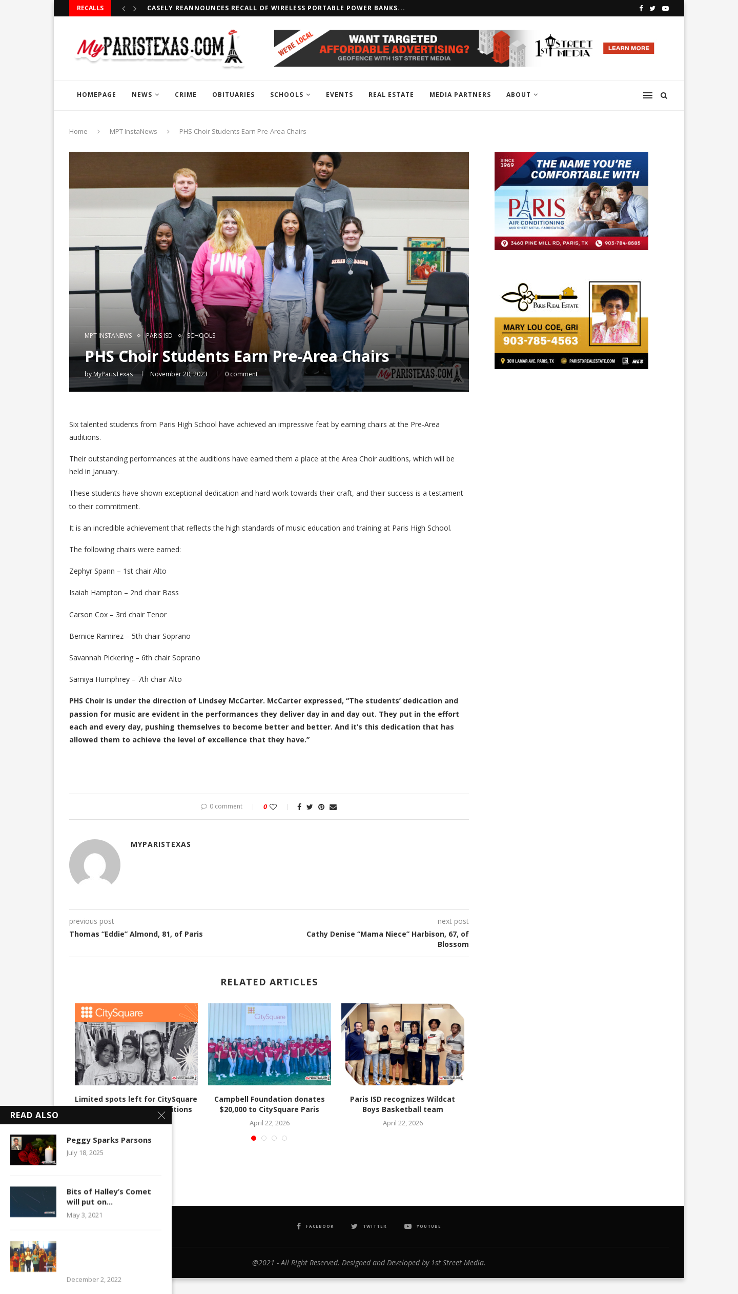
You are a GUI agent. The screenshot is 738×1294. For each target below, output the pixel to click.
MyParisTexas (113, 374)
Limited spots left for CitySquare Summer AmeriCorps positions (136, 1104)
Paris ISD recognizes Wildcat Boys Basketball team (402, 1104)
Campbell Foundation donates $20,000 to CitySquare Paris (269, 1104)
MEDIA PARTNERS (460, 94)
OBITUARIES (233, 94)
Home (78, 131)
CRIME (186, 94)
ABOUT (518, 94)
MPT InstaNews (133, 131)
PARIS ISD (159, 335)
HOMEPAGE (96, 94)
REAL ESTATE (391, 94)
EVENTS (339, 94)
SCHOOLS (286, 94)
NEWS (142, 94)
